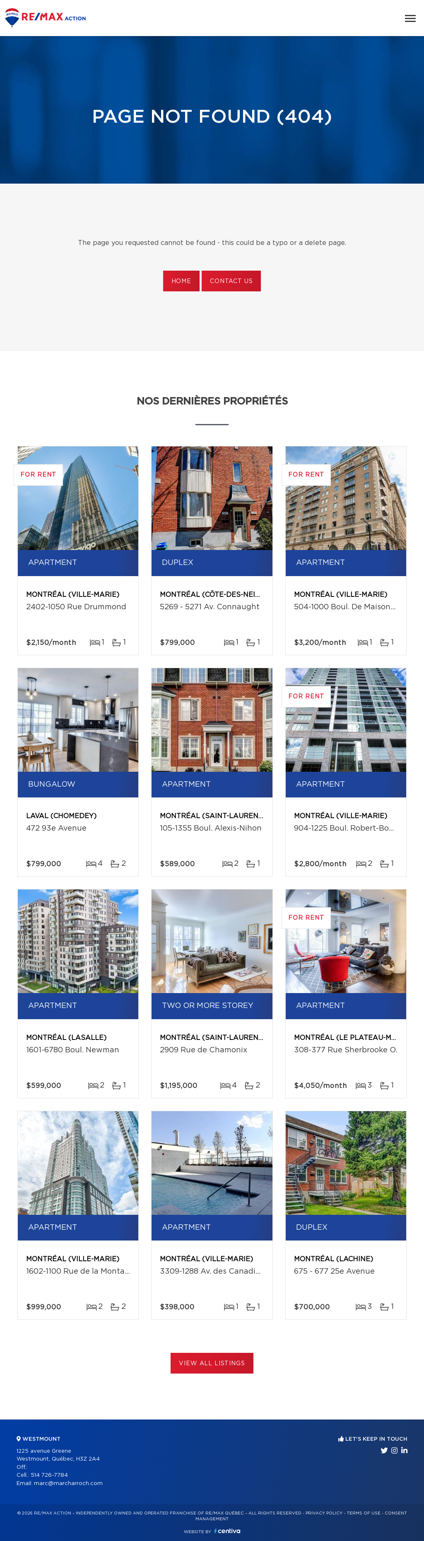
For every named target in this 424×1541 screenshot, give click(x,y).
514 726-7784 (49, 1475)
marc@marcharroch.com (68, 1483)
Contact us (231, 281)
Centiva (227, 1531)
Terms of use (364, 1513)
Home (181, 281)
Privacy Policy (324, 1513)
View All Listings (212, 1364)
